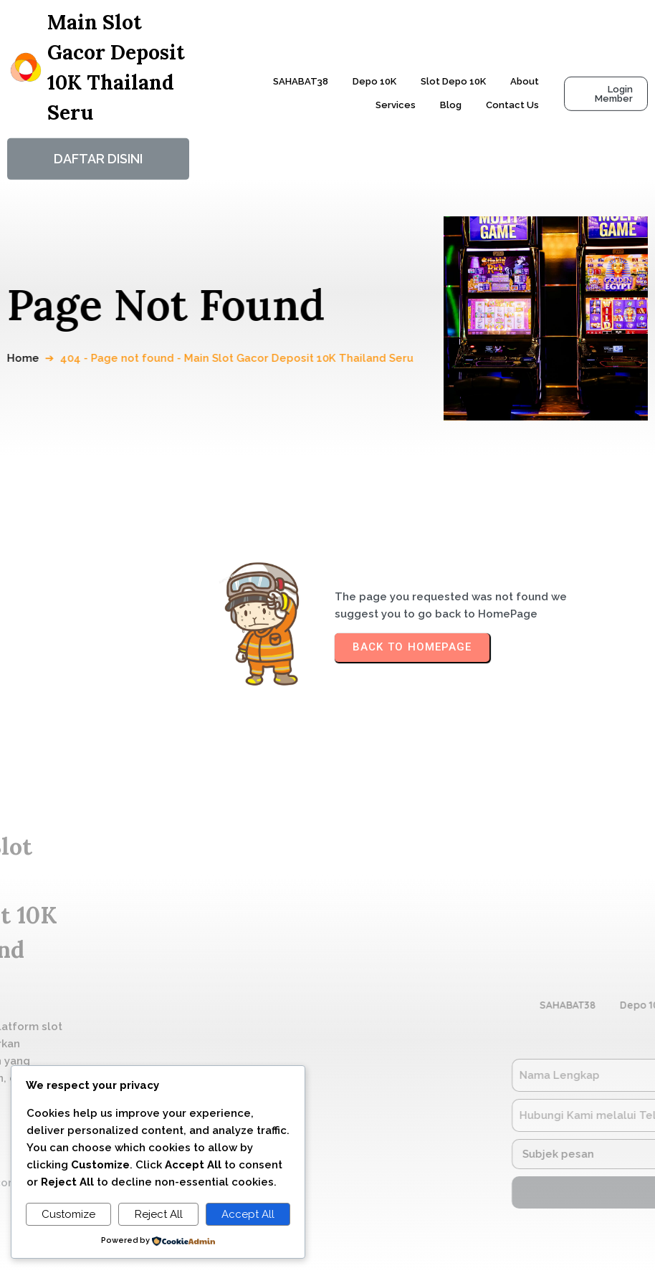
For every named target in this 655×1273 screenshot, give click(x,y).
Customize (68, 1214)
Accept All (247, 1214)
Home (30, 358)
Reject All (159, 1214)
